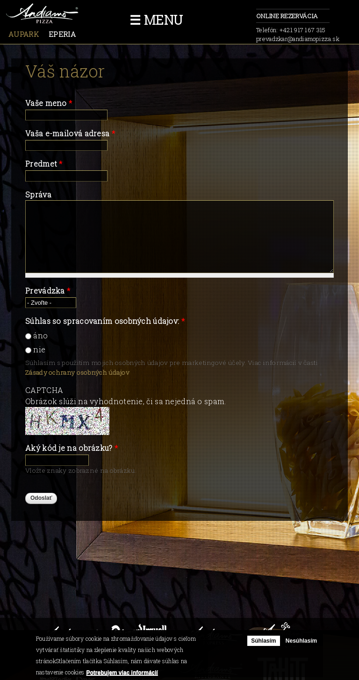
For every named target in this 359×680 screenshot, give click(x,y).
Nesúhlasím (301, 641)
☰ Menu (156, 20)
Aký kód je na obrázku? (71, 448)
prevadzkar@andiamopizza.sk (297, 39)
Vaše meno (48, 103)
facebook (240, 19)
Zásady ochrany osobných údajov (77, 372)
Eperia (62, 34)
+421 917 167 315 (303, 30)
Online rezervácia (293, 16)
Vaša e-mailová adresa (70, 133)
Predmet (44, 163)
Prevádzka (47, 290)
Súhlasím (263, 641)
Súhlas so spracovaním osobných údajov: (105, 321)
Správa (38, 194)
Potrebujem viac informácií (122, 672)
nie (39, 349)
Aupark (23, 34)
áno (40, 335)
